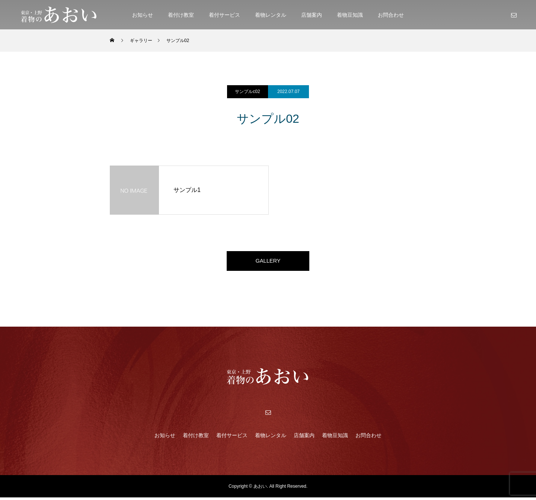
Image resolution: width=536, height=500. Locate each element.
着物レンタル (270, 15)
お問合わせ (391, 15)
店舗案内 (311, 15)
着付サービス (224, 15)
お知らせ (142, 15)
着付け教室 (181, 15)
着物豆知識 (350, 15)
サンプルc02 (247, 91)
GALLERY (268, 262)
